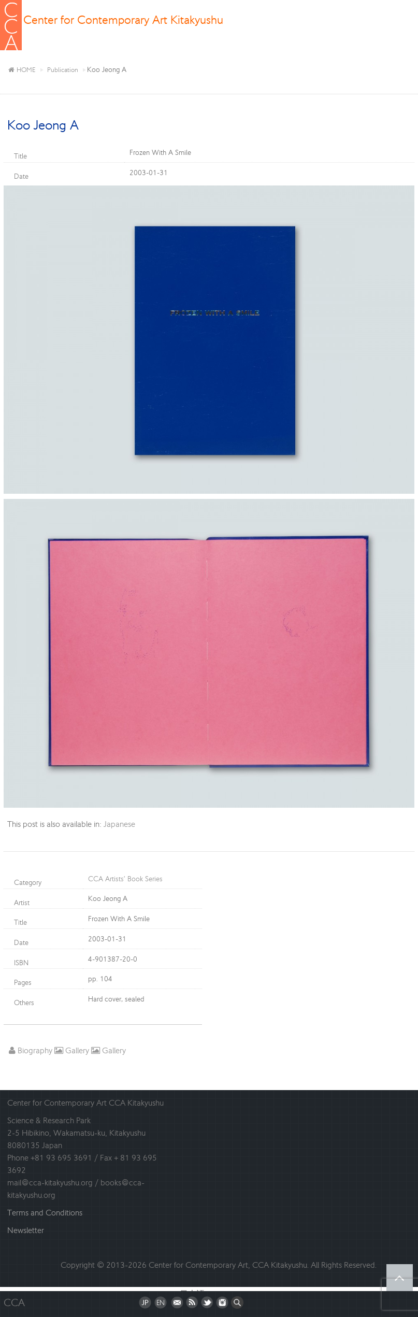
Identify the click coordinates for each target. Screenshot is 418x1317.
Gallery (71, 1050)
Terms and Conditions (44, 1213)
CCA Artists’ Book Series (125, 879)
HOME (21, 70)
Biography (30, 1050)
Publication (62, 70)
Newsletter (25, 1230)
